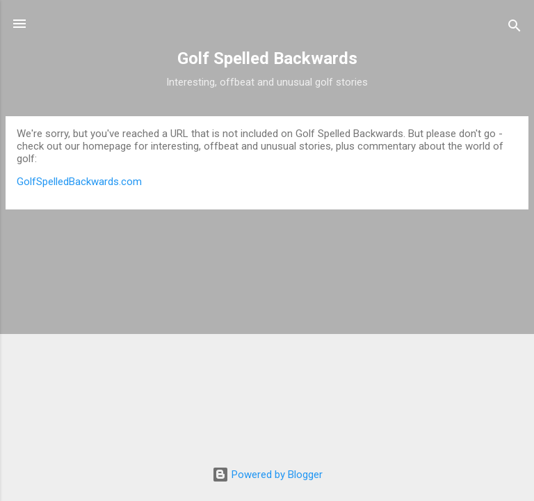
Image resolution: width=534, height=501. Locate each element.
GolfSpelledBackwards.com (79, 181)
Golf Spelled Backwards (267, 58)
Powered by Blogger (267, 474)
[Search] (514, 28)
